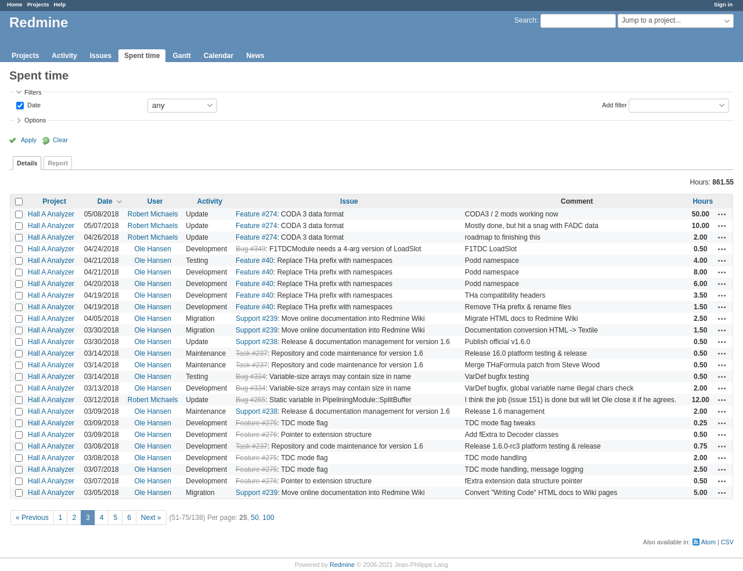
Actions (722, 214)
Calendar (218, 56)
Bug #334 (250, 377)
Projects (38, 4)
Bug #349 (250, 249)
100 (268, 518)
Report (58, 163)
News (255, 56)
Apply (29, 139)
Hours (702, 201)
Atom (708, 542)
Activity (64, 56)
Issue (349, 201)
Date (33, 104)
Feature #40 (254, 260)
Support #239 (256, 319)
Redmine (342, 564)
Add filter (614, 104)
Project (54, 201)
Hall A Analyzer (51, 214)
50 (254, 518)
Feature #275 (256, 423)
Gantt (181, 56)
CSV (727, 542)
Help (60, 4)
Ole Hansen (153, 249)
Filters (32, 92)
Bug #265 (250, 400)
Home (15, 4)
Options (35, 120)
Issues (100, 56)
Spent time (142, 56)
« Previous (32, 518)
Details (27, 163)
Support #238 (256, 342)
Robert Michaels (153, 214)
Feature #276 (256, 435)
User (155, 201)
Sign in (723, 4)
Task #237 (252, 353)
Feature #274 (256, 214)
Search (525, 20)
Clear (60, 139)
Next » (151, 518)
